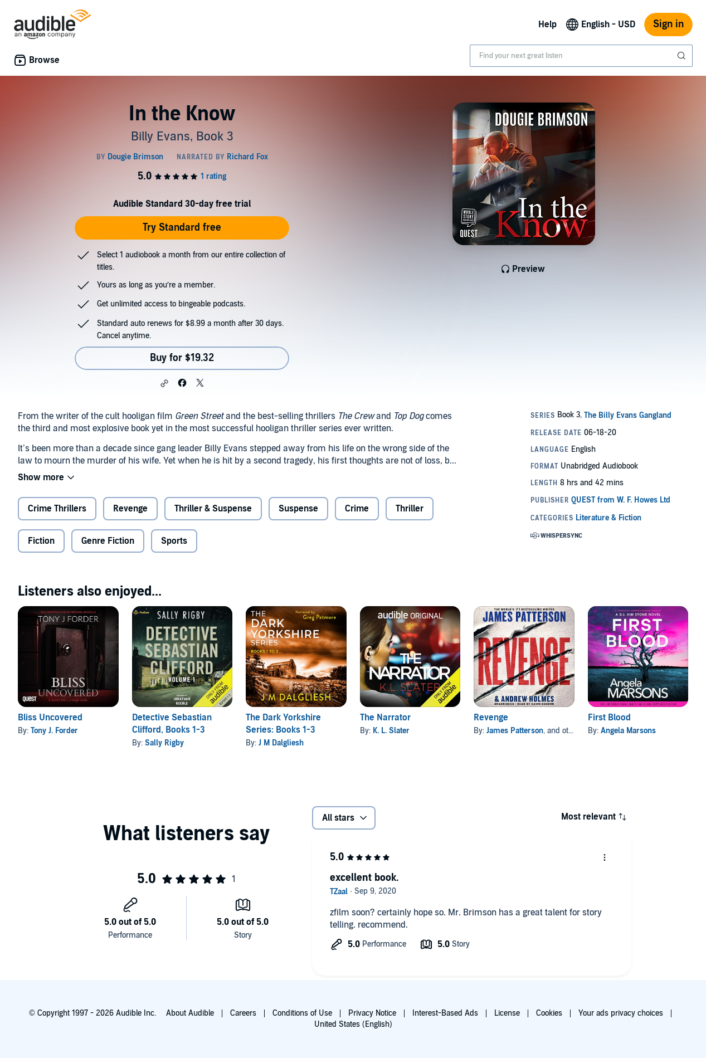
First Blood (609, 717)
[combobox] (581, 56)
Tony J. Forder (54, 730)
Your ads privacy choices (620, 1013)
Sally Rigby (164, 743)
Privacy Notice (372, 1013)
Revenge (130, 508)
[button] (164, 383)
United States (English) (353, 1024)
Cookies (549, 1013)
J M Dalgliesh (281, 743)
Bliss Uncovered (50, 717)
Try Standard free (182, 227)
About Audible (190, 1013)
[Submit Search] (683, 56)
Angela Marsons (628, 730)
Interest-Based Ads (445, 1013)
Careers (243, 1013)
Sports (174, 541)
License (507, 1013)
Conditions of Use (302, 1013)
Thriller (409, 508)
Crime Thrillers (57, 508)
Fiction (41, 541)
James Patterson (514, 730)
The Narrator (385, 717)
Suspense (298, 508)
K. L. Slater (391, 730)
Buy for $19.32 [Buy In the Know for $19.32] (182, 358)
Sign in (668, 24)
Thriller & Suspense (213, 508)
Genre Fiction (107, 541)
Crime (357, 508)
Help (547, 24)
